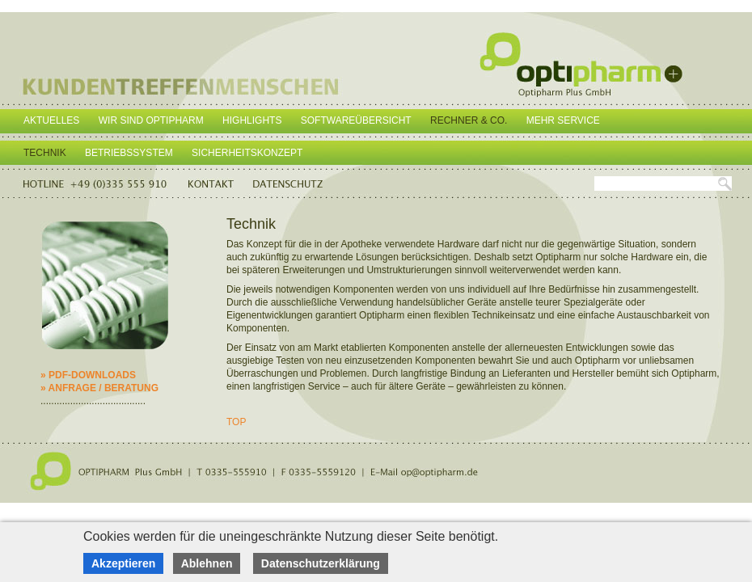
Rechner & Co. (468, 120)
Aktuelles (51, 120)
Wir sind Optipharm (151, 120)
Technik (44, 152)
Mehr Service (563, 120)
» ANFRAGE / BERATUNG (99, 388)
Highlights (251, 120)
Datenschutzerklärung (320, 563)
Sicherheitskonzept (247, 152)
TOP (236, 422)
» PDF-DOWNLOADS (88, 375)
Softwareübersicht (356, 120)
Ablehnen (207, 563)
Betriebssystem (129, 152)
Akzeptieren (123, 563)
